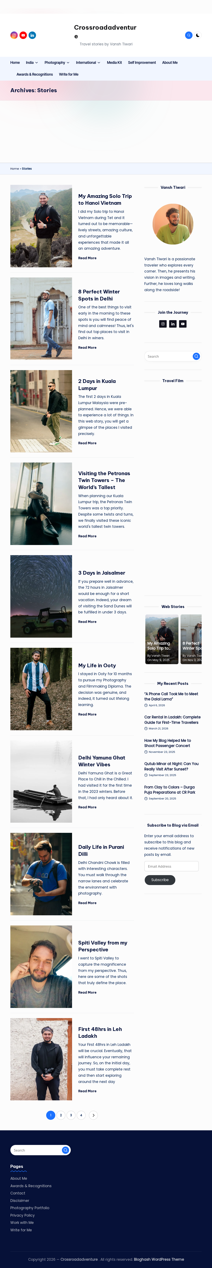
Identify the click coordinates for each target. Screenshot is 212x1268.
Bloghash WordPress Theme (159, 1259)
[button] (93, 1115)
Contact (17, 1193)
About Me (18, 1178)
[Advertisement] (106, 132)
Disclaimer (19, 1200)
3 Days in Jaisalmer (101, 573)
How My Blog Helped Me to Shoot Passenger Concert (167, 743)
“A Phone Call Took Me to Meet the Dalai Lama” (171, 697)
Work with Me (22, 1222)
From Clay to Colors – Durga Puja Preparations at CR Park (169, 790)
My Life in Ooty (97, 665)
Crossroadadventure (105, 31)
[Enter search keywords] (173, 356)
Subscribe (160, 879)
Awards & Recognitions (31, 1185)
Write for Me (21, 1230)
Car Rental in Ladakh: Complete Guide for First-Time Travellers (172, 720)
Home (14, 169)
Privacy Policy (22, 1215)
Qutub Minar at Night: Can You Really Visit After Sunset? (171, 766)
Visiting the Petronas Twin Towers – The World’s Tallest (104, 480)
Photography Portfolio (29, 1207)
